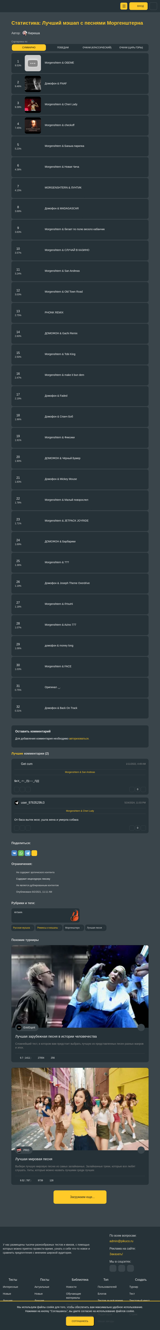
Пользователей (107, 1286)
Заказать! (116, 1254)
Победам (63, 47)
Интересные (10, 1286)
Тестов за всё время (110, 1300)
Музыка (18, 912)
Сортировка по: (19, 41)
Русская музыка (21, 927)
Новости (71, 1286)
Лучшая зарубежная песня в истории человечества (56, 1036)
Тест (132, 1293)
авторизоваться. (79, 738)
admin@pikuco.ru (121, 1241)
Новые (7, 1293)
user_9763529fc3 (33, 802)
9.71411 (25, 1058)
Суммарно (29, 47)
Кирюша (31, 33)
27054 (41, 1058)
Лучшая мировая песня (33, 1159)
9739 (40, 1180)
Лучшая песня (95, 927)
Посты (44, 1279)
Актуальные (41, 1286)
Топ (105, 1279)
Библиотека (80, 1279)
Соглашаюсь (80, 1321)
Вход (139, 6)
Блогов (102, 1293)
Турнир (133, 1286)
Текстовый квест (139, 1300)
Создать (141, 1279)
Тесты (13, 1279)
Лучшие (7, 1300)
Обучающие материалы (73, 1295)
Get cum (26, 763)
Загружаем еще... (82, 1197)
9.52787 (25, 1180)
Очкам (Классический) (97, 47)
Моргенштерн (73, 927)
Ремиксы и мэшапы (48, 927)
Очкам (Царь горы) (131, 47)
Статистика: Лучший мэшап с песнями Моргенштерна (77, 23)
